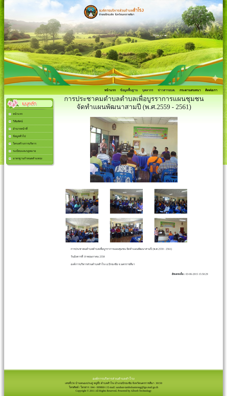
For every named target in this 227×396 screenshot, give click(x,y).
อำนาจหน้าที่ (20, 128)
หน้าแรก (110, 90)
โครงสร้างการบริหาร (24, 143)
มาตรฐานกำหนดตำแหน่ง (27, 158)
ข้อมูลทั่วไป (19, 136)
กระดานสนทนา (190, 90)
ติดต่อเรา (211, 90)
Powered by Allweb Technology (135, 390)
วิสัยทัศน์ (17, 121)
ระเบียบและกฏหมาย (24, 151)
